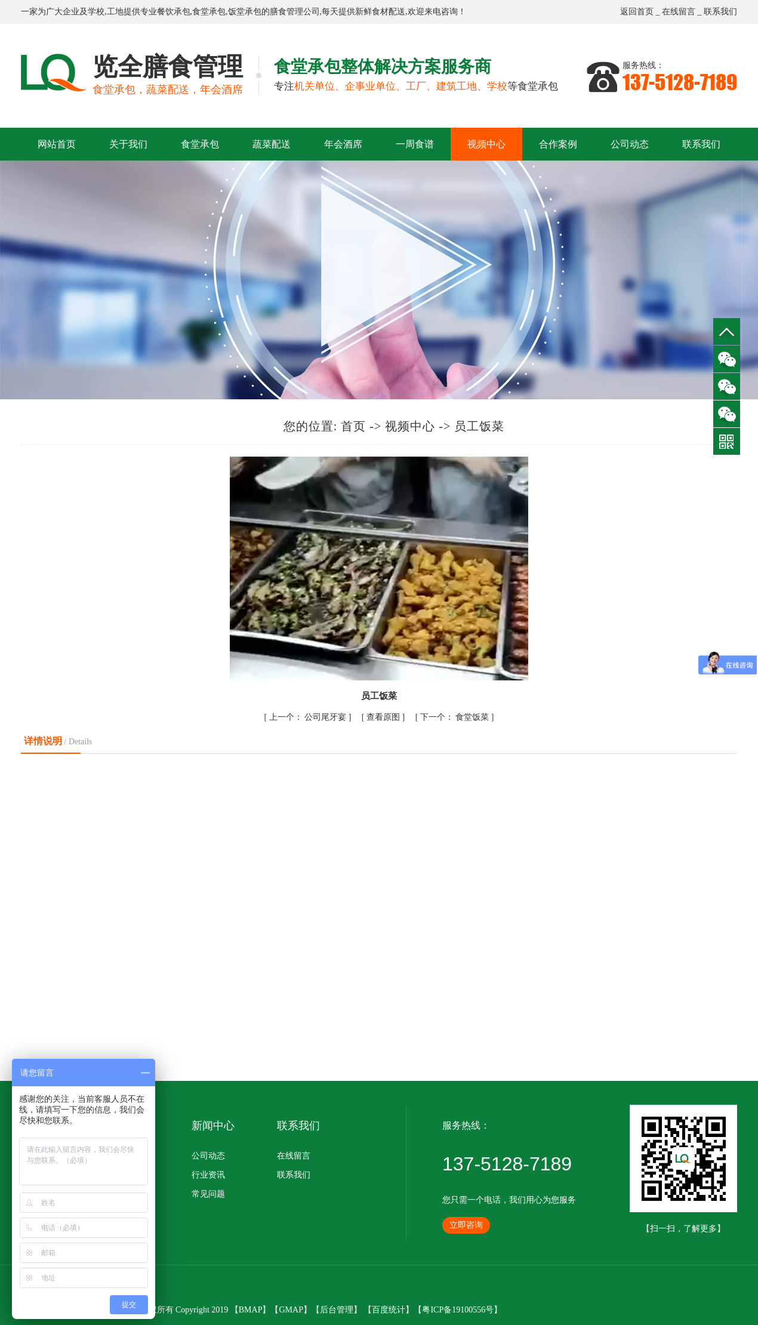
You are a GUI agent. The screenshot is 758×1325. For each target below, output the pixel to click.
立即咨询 (466, 1225)
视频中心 (486, 144)
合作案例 (558, 144)
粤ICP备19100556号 (458, 1309)
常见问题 (208, 1194)
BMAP (251, 1309)
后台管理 (336, 1309)
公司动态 (630, 144)
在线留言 (678, 11)
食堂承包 (209, 11)
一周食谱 (415, 144)
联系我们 (720, 11)
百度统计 (388, 1309)
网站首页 (57, 144)
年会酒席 (343, 144)
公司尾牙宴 (309, 717)
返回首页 (637, 11)
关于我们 (128, 144)
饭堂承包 (244, 11)
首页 (353, 426)
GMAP (291, 1309)
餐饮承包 (173, 11)
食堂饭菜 (455, 717)
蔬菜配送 (271, 144)
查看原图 (384, 717)
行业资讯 (208, 1174)
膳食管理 (286, 11)
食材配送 (388, 11)
